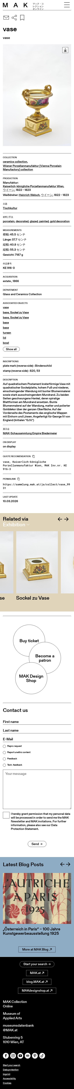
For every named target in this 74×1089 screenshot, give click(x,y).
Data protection (11, 1069)
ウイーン (9, 190)
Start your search (37, 964)
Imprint (6, 1074)
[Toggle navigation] (67, 5)
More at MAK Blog (37, 949)
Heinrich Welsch (29, 195)
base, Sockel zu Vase (16, 312)
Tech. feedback (14, 765)
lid (4, 338)
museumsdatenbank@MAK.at (18, 1027)
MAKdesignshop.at (37, 990)
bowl (6, 343)
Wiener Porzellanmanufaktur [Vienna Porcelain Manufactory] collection (32, 167)
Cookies (7, 1083)
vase (6, 307)
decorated (22, 221)
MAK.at (37, 973)
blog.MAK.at (37, 981)
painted (44, 221)
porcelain (9, 221)
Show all (11, 349)
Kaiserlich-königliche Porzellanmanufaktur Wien (33, 186)
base (6, 322)
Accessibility (9, 1078)
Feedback (12, 758)
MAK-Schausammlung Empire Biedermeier (30, 433)
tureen (7, 333)
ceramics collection (15, 162)
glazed (34, 221)
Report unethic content (18, 752)
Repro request (14, 746)
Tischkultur (10, 208)
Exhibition (14, 524)
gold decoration (60, 221)
